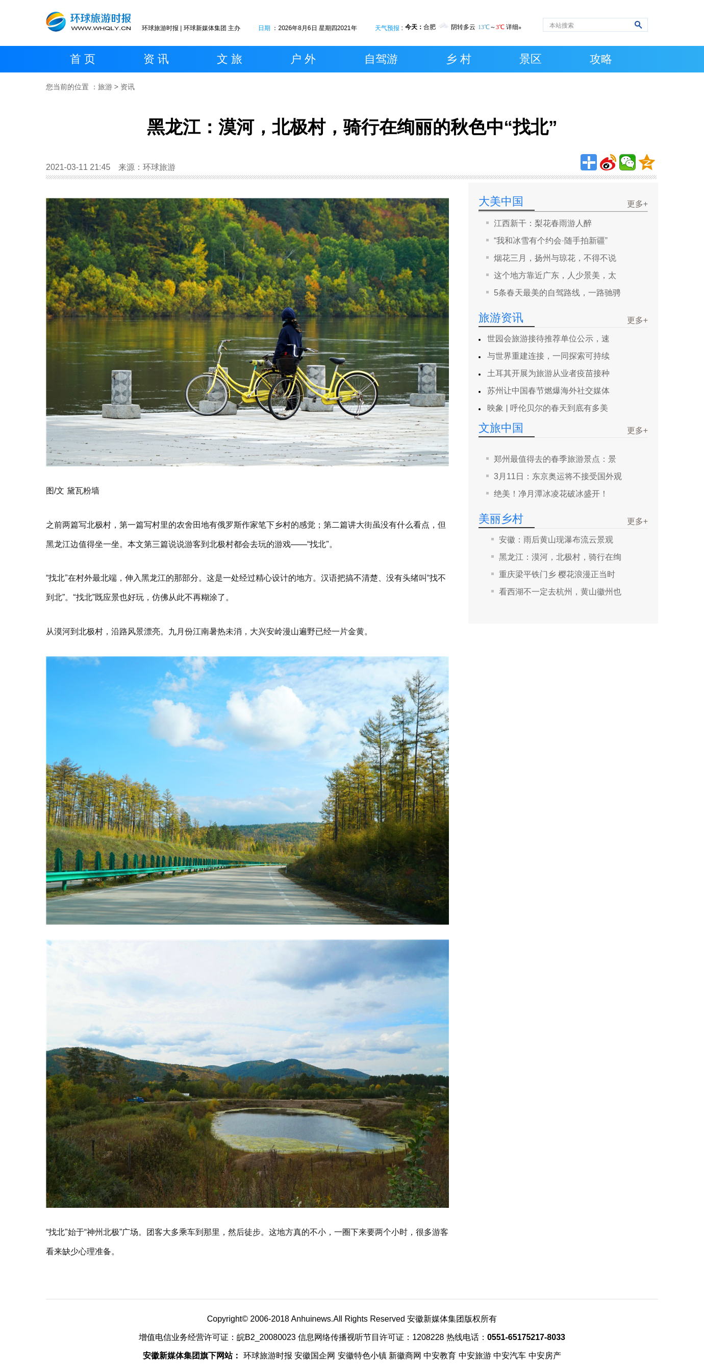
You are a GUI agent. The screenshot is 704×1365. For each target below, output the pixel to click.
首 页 (82, 59)
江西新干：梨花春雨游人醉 (543, 223)
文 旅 (229, 59)
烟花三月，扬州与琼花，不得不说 (555, 258)
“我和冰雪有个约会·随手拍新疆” (551, 240)
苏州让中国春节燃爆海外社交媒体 (548, 390)
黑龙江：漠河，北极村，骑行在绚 (560, 557)
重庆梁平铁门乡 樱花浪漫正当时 (557, 574)
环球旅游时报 (160, 28)
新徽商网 (405, 1355)
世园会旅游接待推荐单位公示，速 (548, 338)
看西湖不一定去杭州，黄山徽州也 (560, 591)
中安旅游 (475, 1355)
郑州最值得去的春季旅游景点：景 (555, 459)
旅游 (105, 87)
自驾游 (381, 59)
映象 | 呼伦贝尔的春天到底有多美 (547, 408)
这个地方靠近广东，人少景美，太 (555, 275)
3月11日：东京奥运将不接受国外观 (558, 476)
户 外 (303, 59)
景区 (530, 59)
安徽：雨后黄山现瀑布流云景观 (556, 539)
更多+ (637, 204)
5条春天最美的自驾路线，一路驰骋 (557, 292)
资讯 (127, 87)
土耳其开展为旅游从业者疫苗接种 (548, 373)
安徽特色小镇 (362, 1355)
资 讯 (156, 59)
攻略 (601, 59)
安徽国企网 (314, 1355)
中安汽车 (509, 1355)
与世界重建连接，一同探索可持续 (548, 356)
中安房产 (545, 1355)
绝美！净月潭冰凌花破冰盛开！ (551, 493)
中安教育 (439, 1355)
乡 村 (458, 59)
